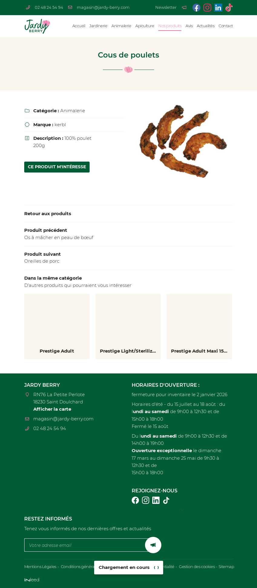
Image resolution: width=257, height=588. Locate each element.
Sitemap (224, 566)
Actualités (205, 26)
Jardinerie (98, 26)
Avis (189, 26)
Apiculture (144, 26)
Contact (226, 26)
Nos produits (169, 26)
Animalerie (121, 26)
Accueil (78, 26)
